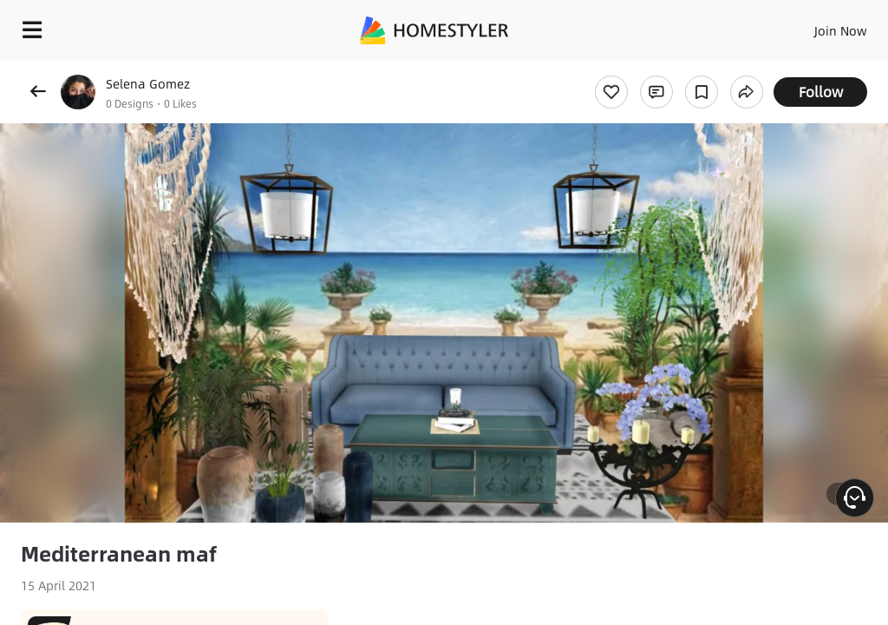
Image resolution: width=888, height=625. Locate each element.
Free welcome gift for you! (666, 69)
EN (817, 26)
